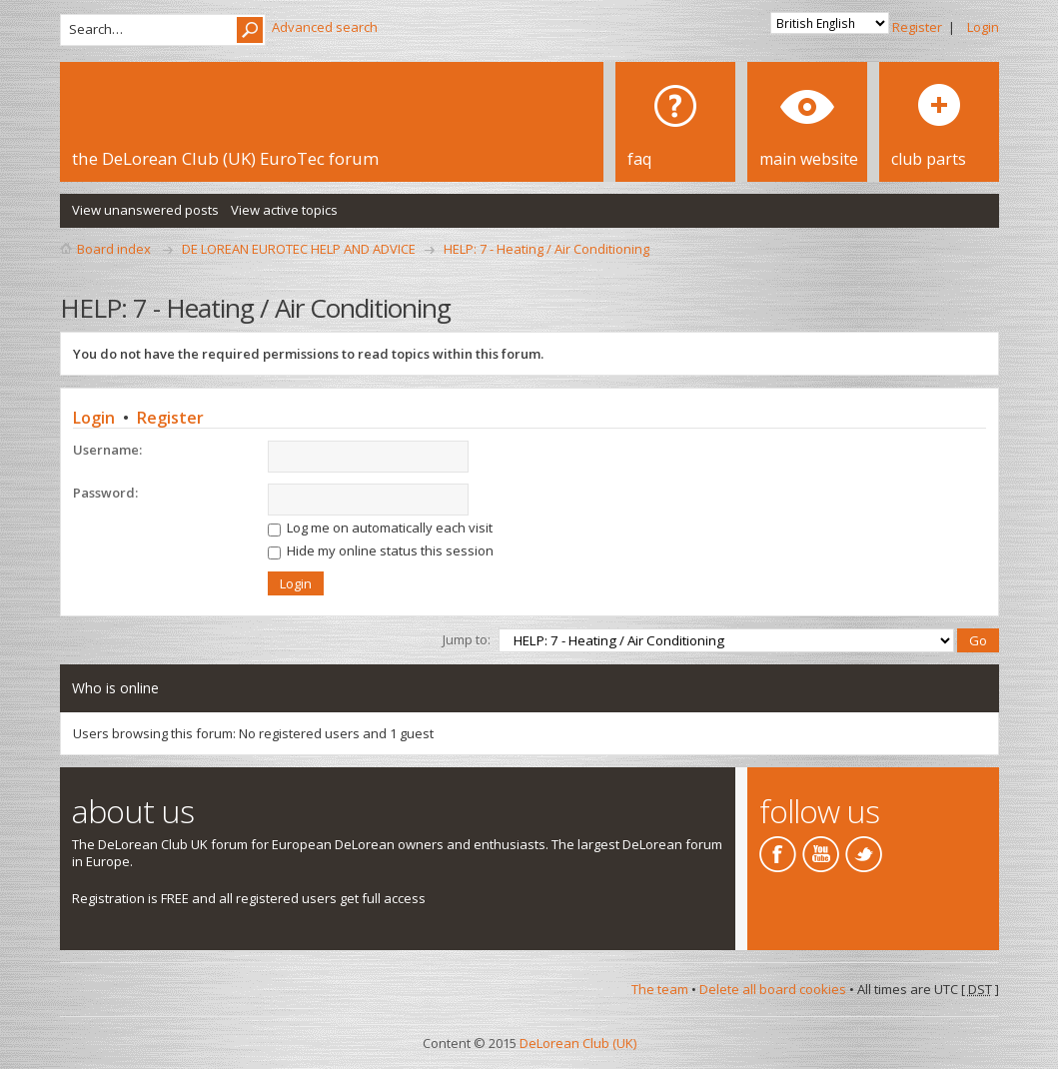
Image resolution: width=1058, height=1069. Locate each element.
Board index (114, 249)
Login (983, 27)
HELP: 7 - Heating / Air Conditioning (546, 249)
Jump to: (467, 639)
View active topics (284, 210)
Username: (107, 450)
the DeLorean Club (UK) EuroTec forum (225, 158)
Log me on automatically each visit (380, 527)
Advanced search (325, 27)
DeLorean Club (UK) (578, 1043)
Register (917, 27)
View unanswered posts (145, 210)
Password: (105, 493)
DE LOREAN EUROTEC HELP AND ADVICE (299, 249)
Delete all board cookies (772, 989)
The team (659, 989)
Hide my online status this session (381, 550)
